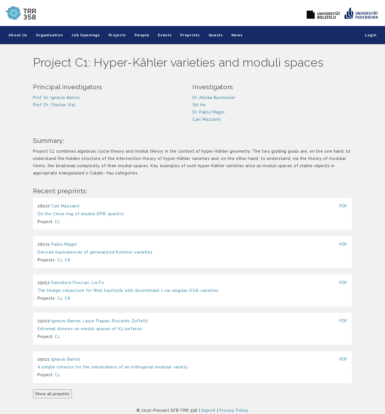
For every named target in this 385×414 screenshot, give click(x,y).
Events (163, 35)
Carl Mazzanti (65, 206)
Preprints (188, 35)
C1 (57, 221)
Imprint (208, 410)
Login (371, 35)
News (234, 35)
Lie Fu (97, 282)
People (140, 35)
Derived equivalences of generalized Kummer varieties (94, 252)
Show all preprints (52, 394)
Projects (116, 35)
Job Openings (85, 35)
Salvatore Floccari (70, 282)
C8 (67, 260)
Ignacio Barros (66, 321)
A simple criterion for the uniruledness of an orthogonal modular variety (112, 367)
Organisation (49, 35)
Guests (213, 35)
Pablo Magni (64, 244)
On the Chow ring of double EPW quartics (80, 214)
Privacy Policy (233, 410)
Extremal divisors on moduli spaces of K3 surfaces (89, 329)
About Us (17, 35)
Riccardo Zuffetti (130, 321)
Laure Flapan (96, 321)
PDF (343, 206)
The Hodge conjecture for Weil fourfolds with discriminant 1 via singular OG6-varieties (127, 290)
